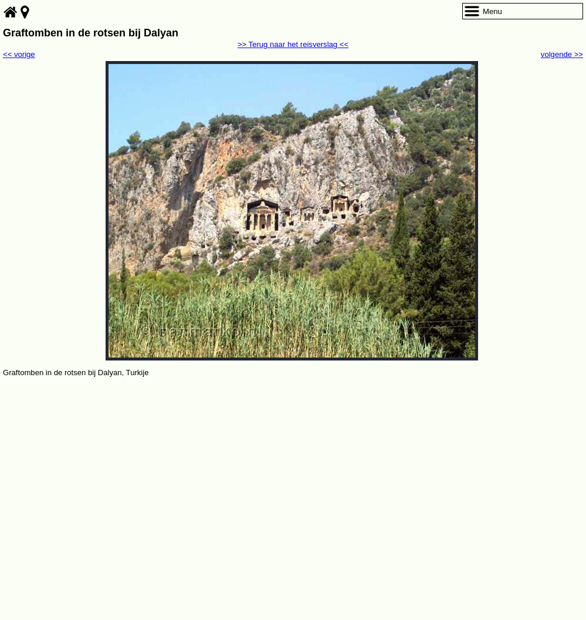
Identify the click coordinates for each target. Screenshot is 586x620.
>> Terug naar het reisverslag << (293, 44)
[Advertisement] (293, 467)
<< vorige (19, 54)
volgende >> (562, 54)
